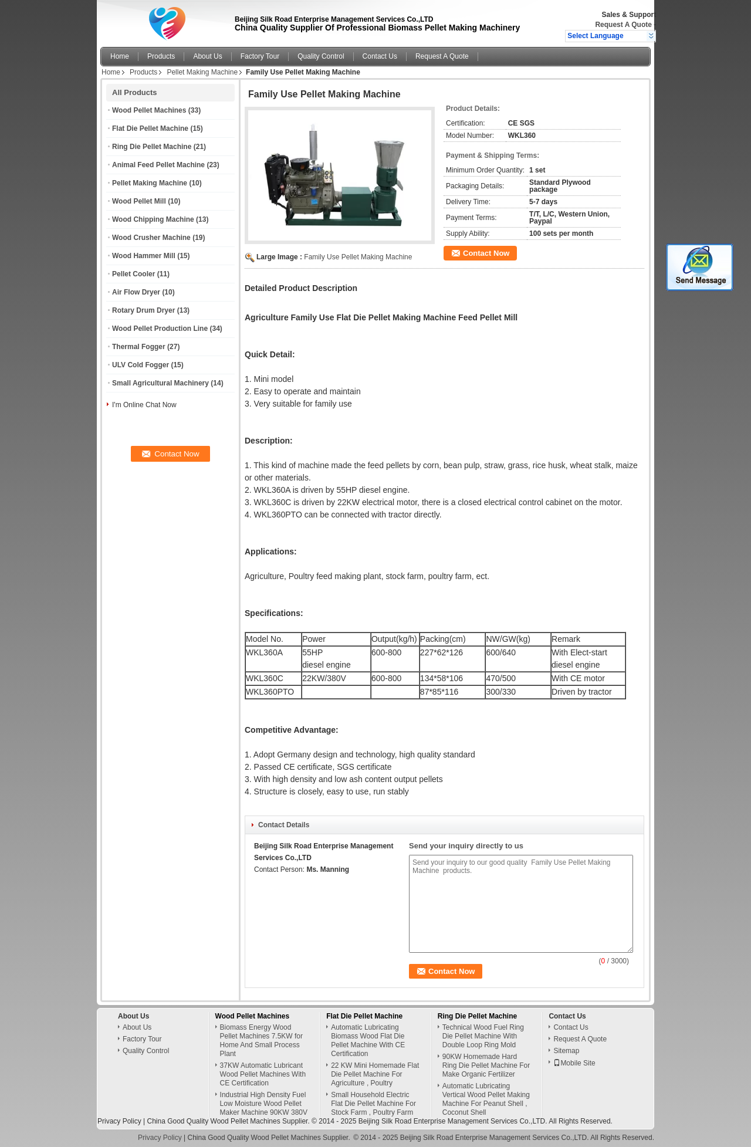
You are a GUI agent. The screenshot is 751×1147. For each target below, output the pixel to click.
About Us (207, 56)
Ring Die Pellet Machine (151, 147)
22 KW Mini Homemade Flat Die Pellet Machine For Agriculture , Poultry (375, 1074)
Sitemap (566, 1051)
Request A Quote (623, 25)
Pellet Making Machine (202, 72)
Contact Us (380, 56)
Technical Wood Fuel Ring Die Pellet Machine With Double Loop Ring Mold (483, 1036)
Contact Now (486, 253)
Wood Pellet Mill (139, 201)
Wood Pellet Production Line (160, 328)
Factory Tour (260, 56)
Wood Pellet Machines (149, 110)
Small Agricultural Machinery (160, 383)
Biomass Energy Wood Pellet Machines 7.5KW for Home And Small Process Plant (261, 1040)
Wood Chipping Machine (153, 219)
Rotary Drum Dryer (143, 310)
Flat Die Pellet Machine (150, 128)
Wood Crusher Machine (151, 238)
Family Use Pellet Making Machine (358, 257)
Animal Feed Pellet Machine (158, 165)
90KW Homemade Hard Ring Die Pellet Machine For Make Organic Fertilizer (486, 1065)
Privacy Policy (119, 1121)
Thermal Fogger (138, 347)
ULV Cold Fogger (140, 365)
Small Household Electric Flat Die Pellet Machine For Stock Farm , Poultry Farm (373, 1103)
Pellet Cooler (133, 274)
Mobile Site (574, 1063)
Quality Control (320, 56)
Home (119, 56)
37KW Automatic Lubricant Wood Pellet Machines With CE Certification (263, 1074)
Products (161, 56)
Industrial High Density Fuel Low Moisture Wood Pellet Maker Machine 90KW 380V (263, 1103)
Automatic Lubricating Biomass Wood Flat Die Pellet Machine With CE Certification (368, 1040)
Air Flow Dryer (136, 292)
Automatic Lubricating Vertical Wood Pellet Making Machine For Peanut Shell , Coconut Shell (486, 1099)
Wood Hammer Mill (143, 256)
